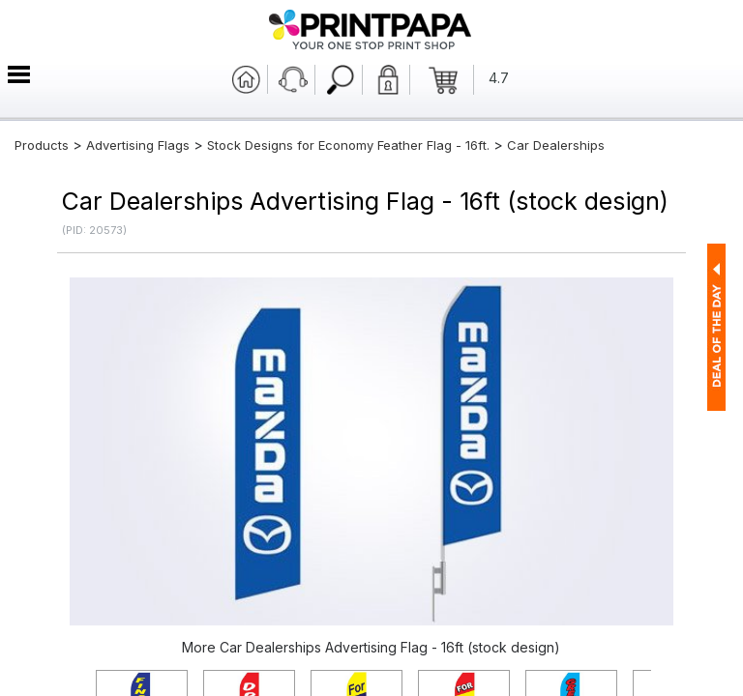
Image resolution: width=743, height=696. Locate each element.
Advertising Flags (138, 145)
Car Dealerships (556, 145)
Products (42, 145)
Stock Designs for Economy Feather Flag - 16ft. (348, 145)
